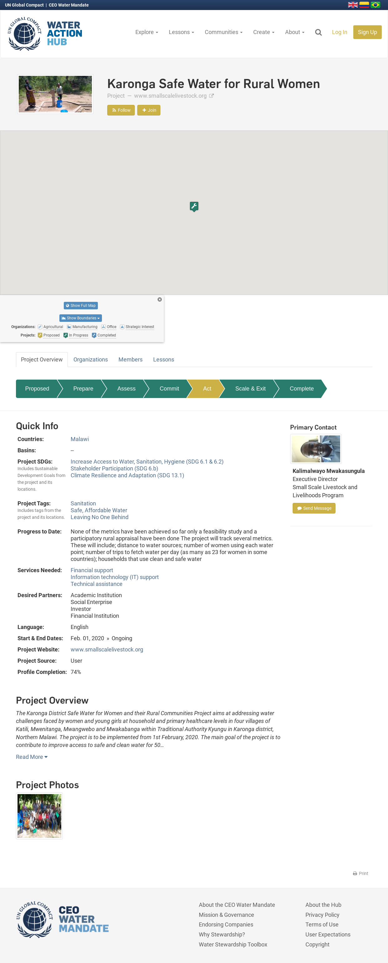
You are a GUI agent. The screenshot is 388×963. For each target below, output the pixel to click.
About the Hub (323, 905)
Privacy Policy (322, 914)
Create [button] (264, 32)
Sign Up (367, 32)
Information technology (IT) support (115, 577)
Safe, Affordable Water (99, 510)
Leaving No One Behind (99, 517)
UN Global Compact (25, 4)
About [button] (295, 32)
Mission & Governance (226, 914)
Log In (339, 32)
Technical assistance (97, 584)
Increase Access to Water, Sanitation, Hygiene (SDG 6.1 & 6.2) (147, 461)
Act (207, 389)
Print (360, 873)
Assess (127, 389)
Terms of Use (322, 924)
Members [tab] (130, 359)
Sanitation (83, 503)
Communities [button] (224, 32)
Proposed (37, 389)
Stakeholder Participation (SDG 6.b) (114, 468)
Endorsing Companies (226, 924)
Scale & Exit (250, 389)
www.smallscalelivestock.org (174, 95)
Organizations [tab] (90, 359)
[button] (194, 207)
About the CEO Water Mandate (237, 905)
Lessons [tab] (163, 359)
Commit (169, 389)
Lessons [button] (181, 32)
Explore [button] (146, 32)
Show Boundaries (81, 318)
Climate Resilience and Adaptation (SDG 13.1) (127, 475)
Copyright (317, 944)
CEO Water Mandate (69, 4)
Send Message (314, 508)
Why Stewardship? (222, 934)
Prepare (83, 389)
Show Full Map (81, 305)
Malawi (80, 439)
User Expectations (327, 934)
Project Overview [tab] (42, 359)
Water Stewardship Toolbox (233, 944)
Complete (302, 389)
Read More (32, 757)
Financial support (92, 570)
